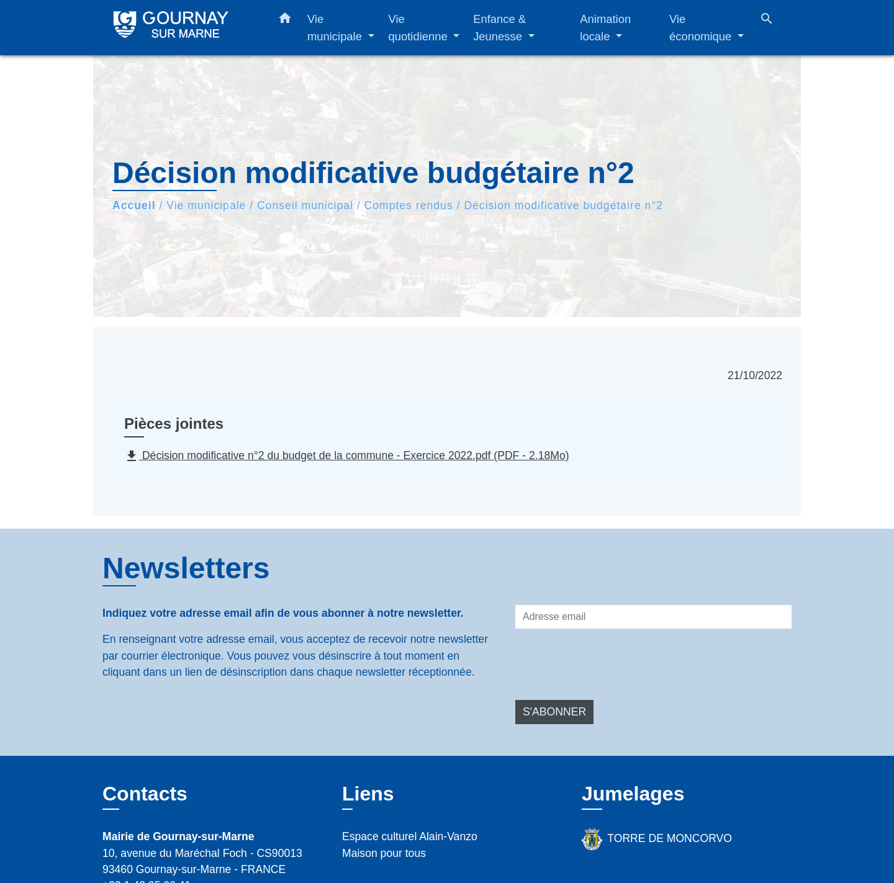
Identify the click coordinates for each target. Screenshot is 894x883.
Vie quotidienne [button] (420, 27)
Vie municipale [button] (336, 27)
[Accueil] (180, 27)
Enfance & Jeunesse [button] (499, 27)
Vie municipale (206, 205)
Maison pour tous (384, 853)
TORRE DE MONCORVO (657, 839)
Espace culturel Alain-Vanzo (409, 836)
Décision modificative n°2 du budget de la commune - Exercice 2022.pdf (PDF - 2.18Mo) (346, 456)
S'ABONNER (554, 712)
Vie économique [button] (701, 27)
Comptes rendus (408, 205)
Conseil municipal (305, 205)
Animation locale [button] (605, 27)
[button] (285, 20)
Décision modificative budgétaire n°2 (563, 205)
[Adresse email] (653, 617)
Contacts (144, 793)
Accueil (134, 205)
